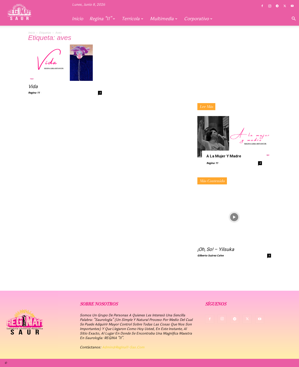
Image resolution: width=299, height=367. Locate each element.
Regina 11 (34, 92)
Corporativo (198, 18)
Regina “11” (102, 18)
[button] (293, 19)
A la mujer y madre (223, 156)
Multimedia (163, 18)
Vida (33, 86)
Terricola (132, 18)
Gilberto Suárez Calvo (210, 255)
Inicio (77, 18)
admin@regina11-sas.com (123, 347)
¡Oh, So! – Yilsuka (215, 249)
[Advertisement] (234, 72)
